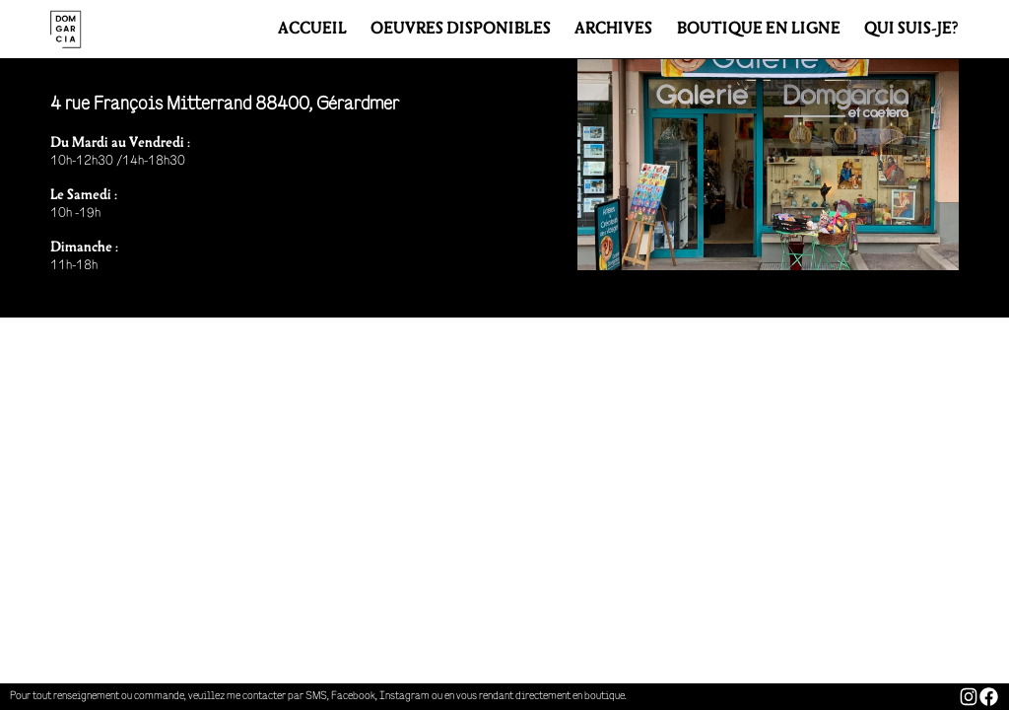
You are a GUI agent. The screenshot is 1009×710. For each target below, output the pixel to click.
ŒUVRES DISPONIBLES (460, 29)
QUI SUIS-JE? (911, 29)
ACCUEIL (312, 29)
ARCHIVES (613, 29)
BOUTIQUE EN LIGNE (759, 29)
